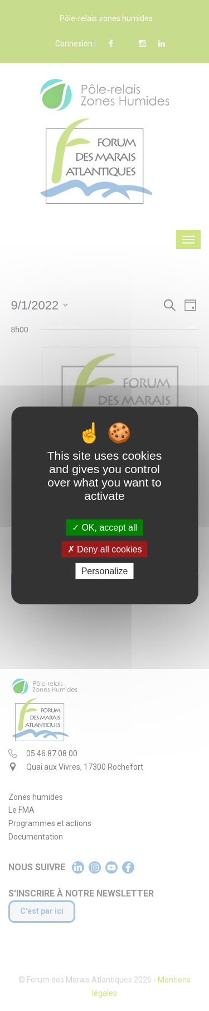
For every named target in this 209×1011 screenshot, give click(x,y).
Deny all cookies (104, 549)
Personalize (104, 571)
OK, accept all (104, 527)
